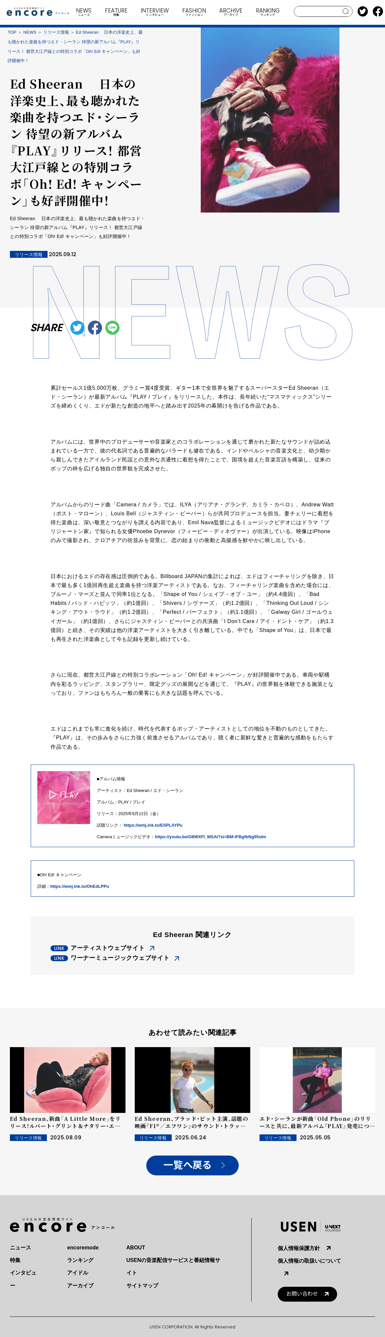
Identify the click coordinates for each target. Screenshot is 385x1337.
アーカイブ (80, 1285)
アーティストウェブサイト (108, 948)
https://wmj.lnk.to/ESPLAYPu (153, 825)
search (346, 11)
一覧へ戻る (187, 1165)
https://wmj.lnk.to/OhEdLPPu (79, 886)
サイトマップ (142, 1285)
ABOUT (135, 1247)
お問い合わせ (302, 1294)
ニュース (20, 1247)
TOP (12, 32)
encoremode (82, 1247)
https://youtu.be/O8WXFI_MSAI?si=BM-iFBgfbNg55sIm (210, 836)
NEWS (29, 32)
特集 (15, 1260)
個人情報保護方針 (299, 1248)
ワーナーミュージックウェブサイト (120, 958)
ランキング (80, 1260)
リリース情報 (56, 32)
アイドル (77, 1273)
